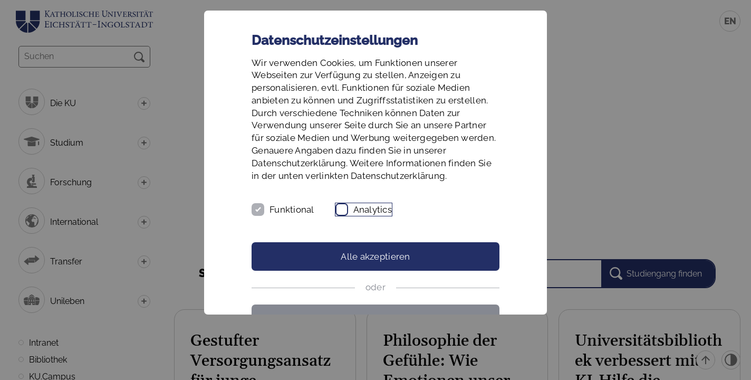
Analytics (372, 209)
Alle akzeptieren (375, 256)
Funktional (291, 209)
